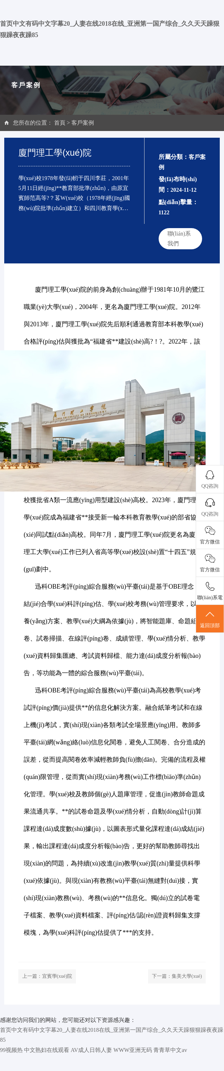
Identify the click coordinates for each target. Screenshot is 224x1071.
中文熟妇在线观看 (46, 1050)
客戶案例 (82, 123)
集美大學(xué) (187, 976)
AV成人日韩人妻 (91, 1050)
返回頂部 (210, 619)
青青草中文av (170, 1050)
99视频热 (11, 1050)
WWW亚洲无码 (132, 1050)
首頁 (59, 123)
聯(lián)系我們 (179, 238)
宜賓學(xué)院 (57, 976)
